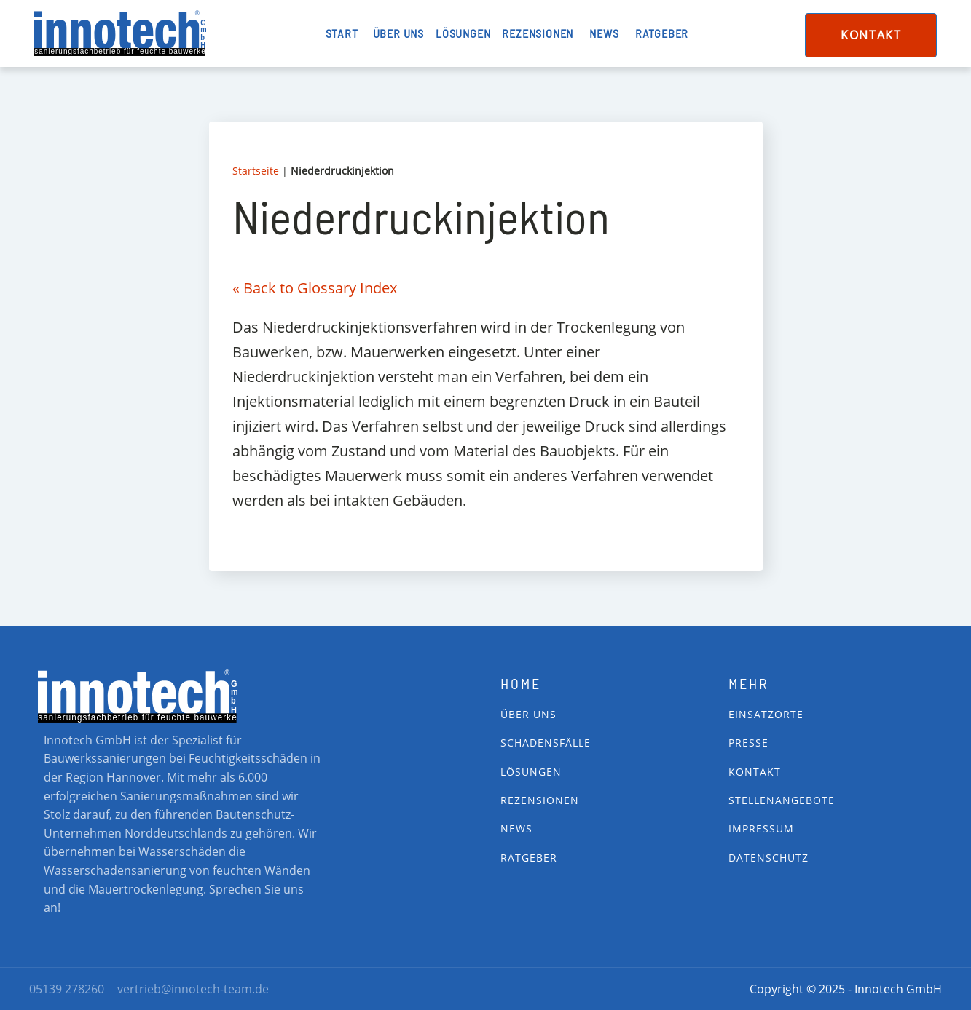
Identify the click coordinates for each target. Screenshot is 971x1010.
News (603, 33)
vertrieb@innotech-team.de (193, 989)
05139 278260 (66, 989)
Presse (748, 742)
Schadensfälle (545, 742)
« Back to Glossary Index (314, 288)
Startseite (255, 171)
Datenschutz (768, 857)
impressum (761, 828)
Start (342, 33)
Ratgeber (661, 33)
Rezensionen (537, 33)
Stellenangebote (781, 800)
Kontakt (871, 35)
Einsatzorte (765, 714)
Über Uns (528, 714)
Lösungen (463, 33)
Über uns (398, 33)
